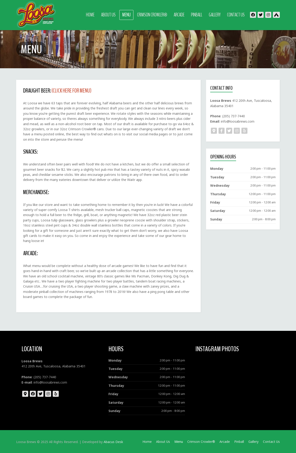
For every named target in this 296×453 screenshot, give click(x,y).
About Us (108, 15)
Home (90, 15)
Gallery (215, 15)
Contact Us (236, 15)
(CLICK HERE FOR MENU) (71, 91)
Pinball (196, 15)
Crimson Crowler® (152, 15)
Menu (126, 15)
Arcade (179, 15)
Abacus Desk (113, 442)
